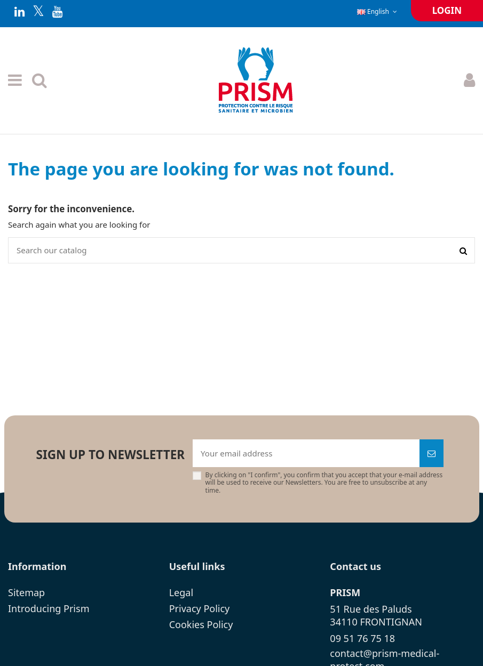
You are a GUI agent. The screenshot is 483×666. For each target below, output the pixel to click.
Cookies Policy (201, 624)
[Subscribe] (431, 453)
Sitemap (26, 592)
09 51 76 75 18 (362, 638)
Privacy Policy (199, 608)
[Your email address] (306, 453)
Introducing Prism (48, 608)
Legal (181, 592)
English (378, 11)
